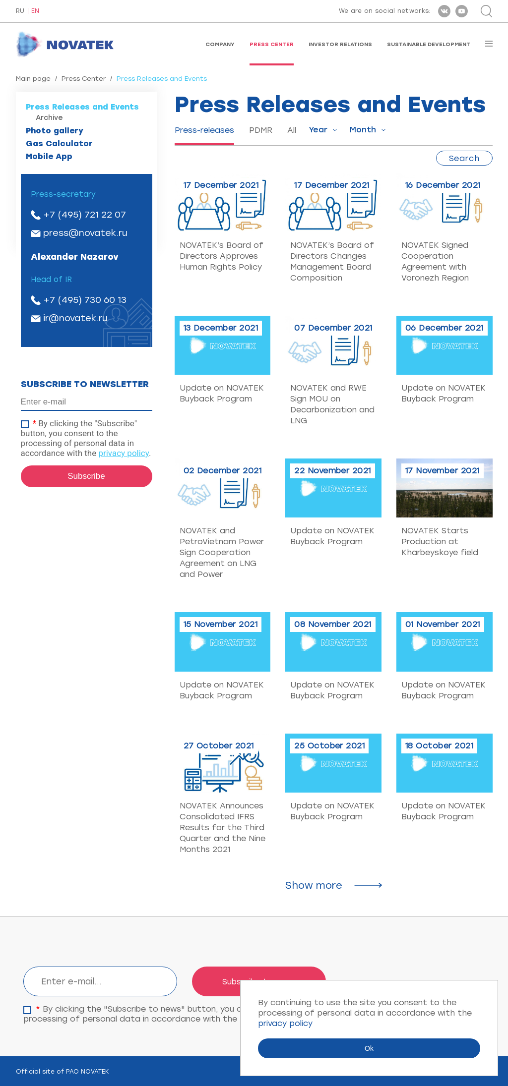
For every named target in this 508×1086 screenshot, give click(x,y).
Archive (49, 118)
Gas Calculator (59, 143)
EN (35, 11)
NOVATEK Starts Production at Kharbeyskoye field (439, 541)
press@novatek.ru (85, 233)
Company (220, 44)
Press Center (272, 44)
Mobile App (49, 156)
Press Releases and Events (82, 107)
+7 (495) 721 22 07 (84, 214)
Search (464, 158)
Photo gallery (54, 130)
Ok (369, 1048)
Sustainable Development (428, 44)
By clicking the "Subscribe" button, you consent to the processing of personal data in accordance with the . (86, 438)
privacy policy (123, 453)
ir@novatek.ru (75, 318)
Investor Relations (340, 44)
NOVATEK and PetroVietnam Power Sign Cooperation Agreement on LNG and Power (222, 552)
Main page (33, 78)
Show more (313, 885)
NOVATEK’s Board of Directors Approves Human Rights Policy (221, 256)
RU (20, 11)
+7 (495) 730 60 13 (85, 299)
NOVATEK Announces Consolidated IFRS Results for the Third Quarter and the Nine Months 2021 (222, 827)
